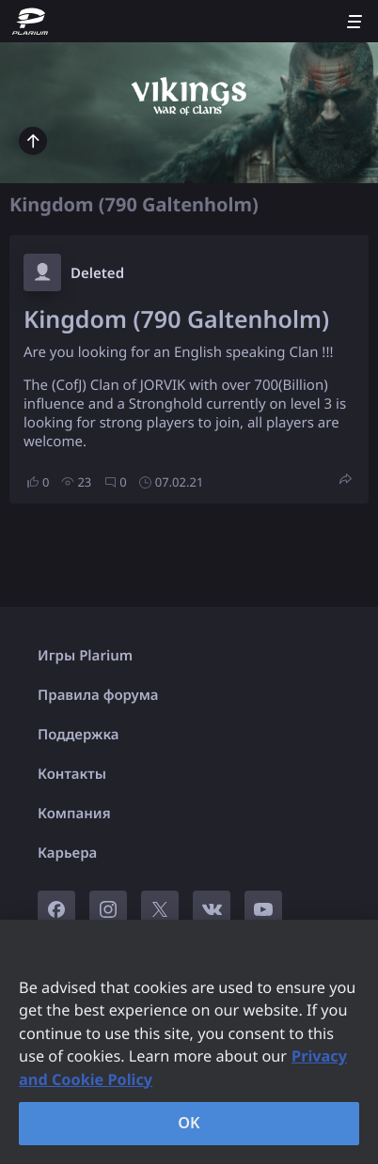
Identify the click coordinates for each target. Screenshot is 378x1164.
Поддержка (78, 734)
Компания (74, 813)
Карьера (67, 853)
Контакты (72, 774)
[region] (189, 1042)
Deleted (97, 273)
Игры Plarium (85, 655)
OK (189, 1122)
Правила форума (98, 695)
